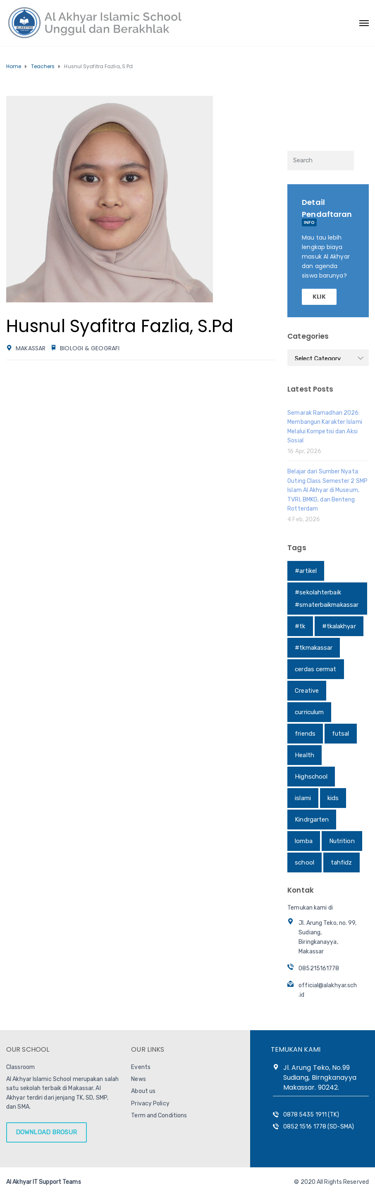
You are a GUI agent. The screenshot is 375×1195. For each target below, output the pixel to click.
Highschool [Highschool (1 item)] (311, 776)
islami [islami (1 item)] (303, 798)
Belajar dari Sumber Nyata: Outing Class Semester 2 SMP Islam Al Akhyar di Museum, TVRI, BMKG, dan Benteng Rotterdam (327, 490)
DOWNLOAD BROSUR (46, 1132)
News (138, 1079)
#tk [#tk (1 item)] (300, 626)
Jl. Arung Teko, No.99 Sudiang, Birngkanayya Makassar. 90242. (319, 1077)
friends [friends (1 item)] (305, 733)
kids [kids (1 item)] (333, 798)
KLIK (319, 296)
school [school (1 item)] (304, 862)
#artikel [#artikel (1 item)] (306, 571)
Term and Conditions (159, 1115)
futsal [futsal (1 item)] (340, 733)
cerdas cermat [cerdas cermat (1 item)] (315, 669)
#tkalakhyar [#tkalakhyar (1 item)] (339, 626)
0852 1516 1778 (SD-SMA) (318, 1126)
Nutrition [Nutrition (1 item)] (342, 841)
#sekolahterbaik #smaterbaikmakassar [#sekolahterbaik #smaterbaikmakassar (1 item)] (326, 598)
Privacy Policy (150, 1103)
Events (140, 1067)
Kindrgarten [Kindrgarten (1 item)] (312, 819)
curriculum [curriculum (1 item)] (309, 712)
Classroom (20, 1067)
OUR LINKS (147, 1049)
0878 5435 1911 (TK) (311, 1114)
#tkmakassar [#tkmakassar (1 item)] (313, 647)
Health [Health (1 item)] (304, 755)
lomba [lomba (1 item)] (304, 841)
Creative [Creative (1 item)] (307, 690)
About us (143, 1091)
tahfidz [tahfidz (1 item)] (341, 862)
